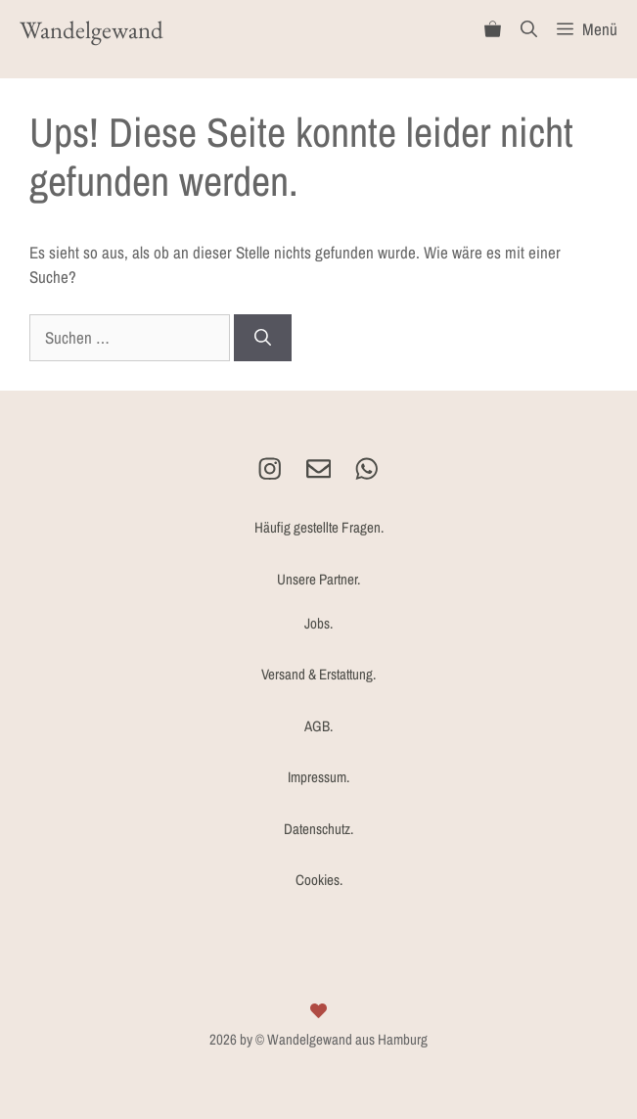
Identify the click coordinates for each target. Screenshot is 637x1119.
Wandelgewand (91, 29)
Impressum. (318, 777)
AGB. (318, 726)
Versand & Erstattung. (318, 674)
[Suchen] (263, 337)
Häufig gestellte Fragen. (319, 527)
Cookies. (319, 879)
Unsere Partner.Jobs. (318, 601)
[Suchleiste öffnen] (529, 29)
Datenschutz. (318, 828)
